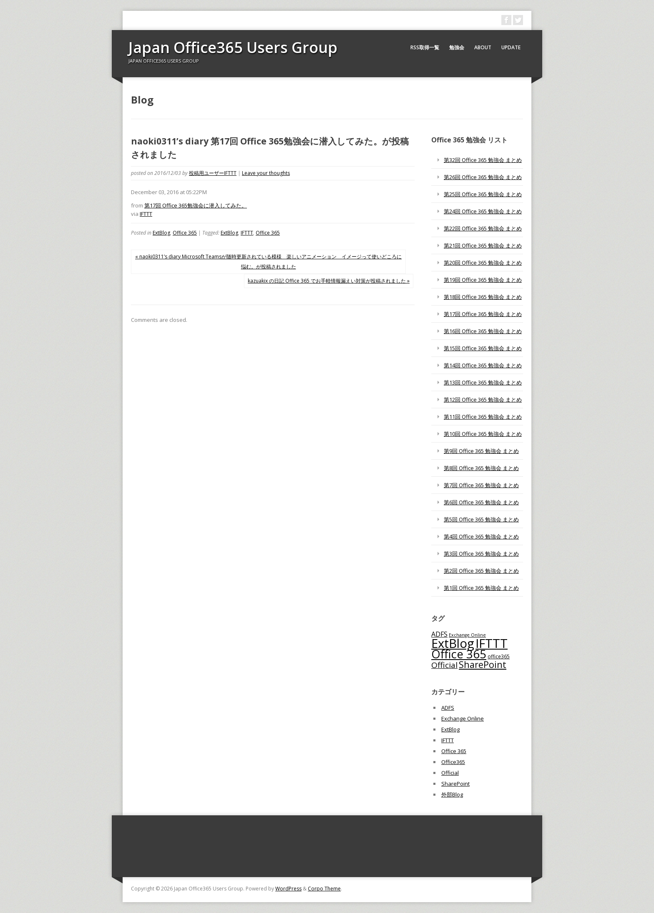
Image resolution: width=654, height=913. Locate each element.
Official (450, 772)
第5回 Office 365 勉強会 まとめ (481, 519)
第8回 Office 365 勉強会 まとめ (481, 468)
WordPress (288, 888)
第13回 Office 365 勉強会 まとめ (483, 382)
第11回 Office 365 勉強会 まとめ (483, 416)
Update (511, 47)
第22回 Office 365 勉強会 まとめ (483, 228)
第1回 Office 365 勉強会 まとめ (481, 588)
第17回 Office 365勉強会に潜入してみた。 (195, 205)
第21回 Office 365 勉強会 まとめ (483, 245)
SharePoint (455, 783)
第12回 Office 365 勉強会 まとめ (483, 399)
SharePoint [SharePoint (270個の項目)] (482, 664)
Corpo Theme (324, 888)
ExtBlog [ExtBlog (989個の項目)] (452, 643)
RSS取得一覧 (424, 47)
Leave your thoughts (266, 173)
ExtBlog (161, 232)
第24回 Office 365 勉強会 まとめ (483, 211)
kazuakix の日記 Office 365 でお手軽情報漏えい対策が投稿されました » (329, 280)
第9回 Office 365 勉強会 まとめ (481, 451)
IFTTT (146, 214)
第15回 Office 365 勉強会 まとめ (483, 348)
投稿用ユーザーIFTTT (212, 173)
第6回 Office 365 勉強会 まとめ (481, 502)
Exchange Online (462, 718)
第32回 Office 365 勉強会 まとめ (483, 160)
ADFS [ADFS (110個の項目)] (439, 634)
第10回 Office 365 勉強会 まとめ (483, 434)
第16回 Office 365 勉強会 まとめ (483, 331)
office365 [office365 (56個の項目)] (499, 656)
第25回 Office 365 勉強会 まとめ (483, 194)
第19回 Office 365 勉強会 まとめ (483, 279)
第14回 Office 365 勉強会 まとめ (483, 365)
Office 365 (185, 232)
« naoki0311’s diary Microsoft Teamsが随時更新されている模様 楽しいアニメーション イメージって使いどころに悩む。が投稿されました (268, 261)
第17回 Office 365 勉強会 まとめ (483, 314)
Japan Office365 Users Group (232, 47)
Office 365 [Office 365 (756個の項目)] (458, 654)
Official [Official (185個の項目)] (444, 665)
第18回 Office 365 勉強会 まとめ (483, 297)
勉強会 (456, 47)
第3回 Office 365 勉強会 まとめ (481, 553)
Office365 (453, 762)
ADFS (447, 707)
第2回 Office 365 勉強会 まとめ (481, 570)
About (482, 47)
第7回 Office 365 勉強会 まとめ (481, 485)
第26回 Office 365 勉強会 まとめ (483, 177)
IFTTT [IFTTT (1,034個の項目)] (491, 643)
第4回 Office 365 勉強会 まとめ (481, 536)
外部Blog (452, 794)
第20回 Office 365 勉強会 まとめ (483, 262)
